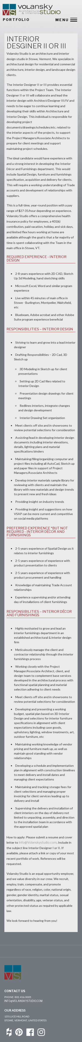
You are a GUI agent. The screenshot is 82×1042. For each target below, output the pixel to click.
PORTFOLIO (16, 20)
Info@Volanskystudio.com (38, 842)
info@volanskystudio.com (23, 1001)
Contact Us (14, 991)
